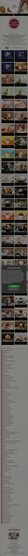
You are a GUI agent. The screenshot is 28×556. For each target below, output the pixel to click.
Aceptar (14, 286)
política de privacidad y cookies (7, 282)
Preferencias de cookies (14, 289)
